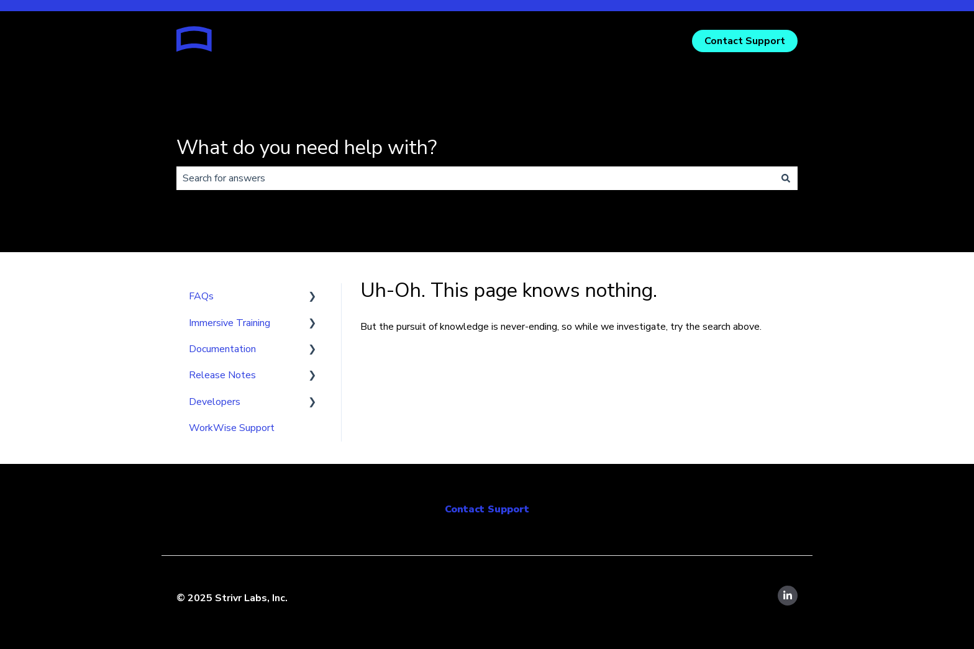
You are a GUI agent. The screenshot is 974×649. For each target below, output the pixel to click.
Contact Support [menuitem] (487, 509)
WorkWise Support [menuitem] (232, 428)
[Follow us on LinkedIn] (788, 596)
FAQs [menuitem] (201, 296)
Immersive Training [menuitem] (229, 323)
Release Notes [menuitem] (222, 375)
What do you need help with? (306, 147)
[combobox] (475, 178)
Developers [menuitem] (214, 402)
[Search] (786, 178)
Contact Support (744, 41)
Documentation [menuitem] (222, 349)
